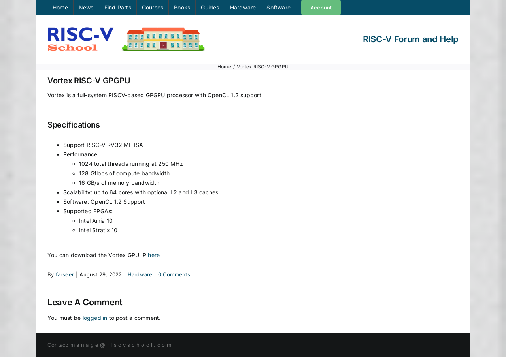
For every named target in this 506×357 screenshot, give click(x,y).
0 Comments (174, 274)
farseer (65, 274)
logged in (95, 317)
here (154, 255)
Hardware (140, 274)
